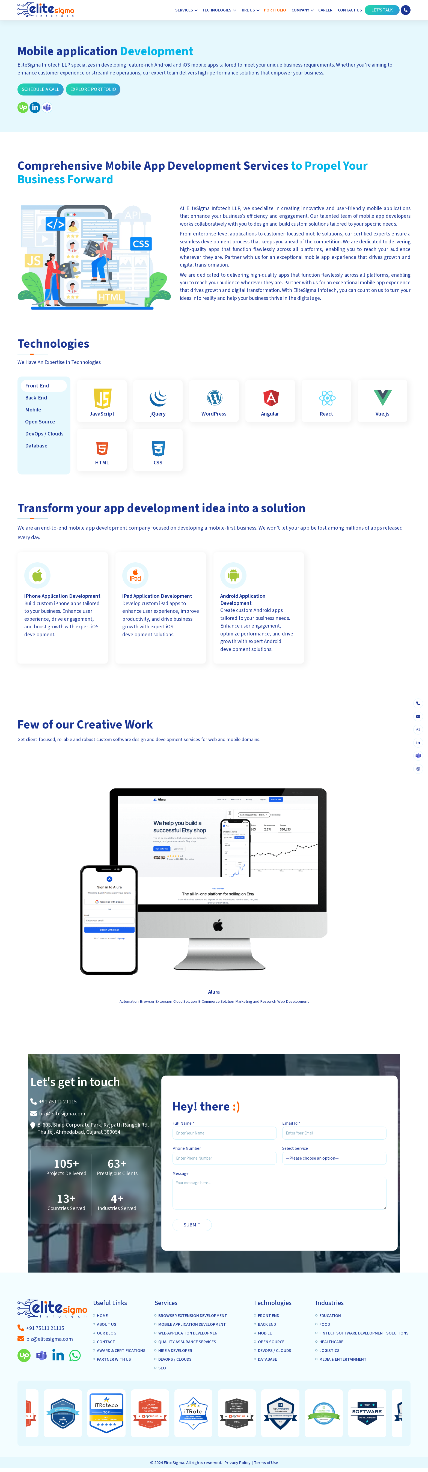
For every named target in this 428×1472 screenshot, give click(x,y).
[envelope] (418, 716)
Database (267, 1359)
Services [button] (184, 10)
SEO (162, 1368)
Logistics (329, 1351)
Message (181, 1174)
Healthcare (331, 1342)
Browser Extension (156, 1001)
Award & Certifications (121, 1351)
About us (106, 1324)
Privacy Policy (237, 1463)
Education (330, 1316)
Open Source (271, 1342)
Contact (106, 1342)
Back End (267, 1324)
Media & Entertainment (343, 1359)
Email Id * (291, 1123)
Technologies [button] (216, 10)
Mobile (265, 1333)
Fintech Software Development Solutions (364, 1333)
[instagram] (418, 769)
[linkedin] (418, 743)
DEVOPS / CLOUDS (175, 1359)
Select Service (295, 1148)
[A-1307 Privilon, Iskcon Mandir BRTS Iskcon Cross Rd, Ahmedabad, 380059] (95, 1129)
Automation (129, 1001)
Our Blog (106, 1333)
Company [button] (300, 10)
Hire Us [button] (247, 10)
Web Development (293, 1001)
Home (102, 1316)
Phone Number (187, 1148)
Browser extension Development (192, 1316)
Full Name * (183, 1123)
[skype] (418, 756)
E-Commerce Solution (216, 1001)
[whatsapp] (418, 729)
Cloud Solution (185, 1001)
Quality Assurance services (187, 1342)
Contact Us (350, 10)
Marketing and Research (255, 1001)
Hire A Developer (175, 1351)
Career (325, 10)
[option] (166, 1413)
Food (324, 1324)
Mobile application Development (192, 1324)
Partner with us (114, 1359)
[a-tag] (45, 1328)
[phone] (418, 703)
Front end (268, 1316)
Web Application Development (189, 1333)
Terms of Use (266, 1463)
